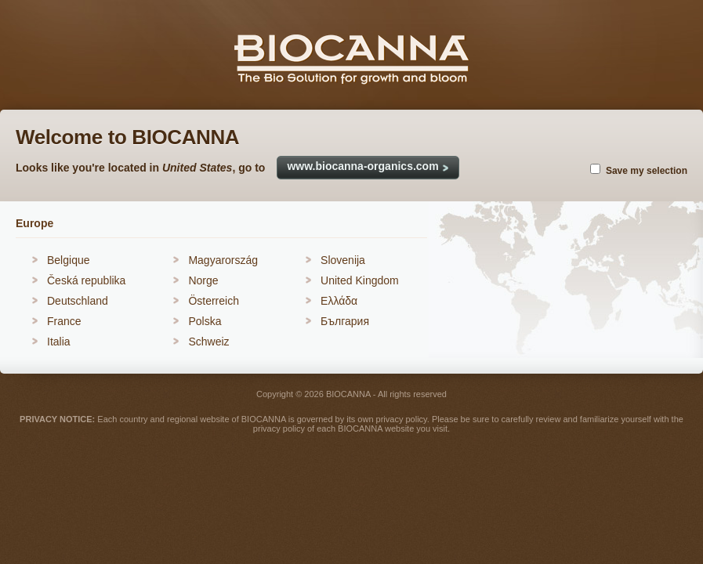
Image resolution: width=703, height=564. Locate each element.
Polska (204, 321)
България (345, 321)
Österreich (213, 301)
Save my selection (646, 170)
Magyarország (223, 260)
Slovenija (343, 260)
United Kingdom (360, 280)
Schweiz (208, 341)
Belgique (68, 260)
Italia (59, 341)
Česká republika (86, 280)
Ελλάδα (339, 301)
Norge (203, 280)
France (64, 321)
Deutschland (77, 301)
